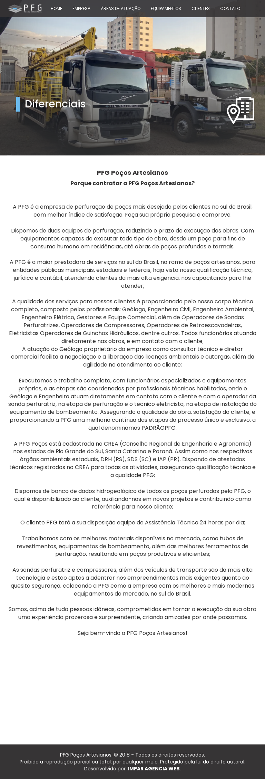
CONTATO (230, 8)
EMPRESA (81, 8)
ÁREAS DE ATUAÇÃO (120, 8)
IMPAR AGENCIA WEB (154, 768)
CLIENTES (201, 8)
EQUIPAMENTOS (166, 8)
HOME (56, 8)
